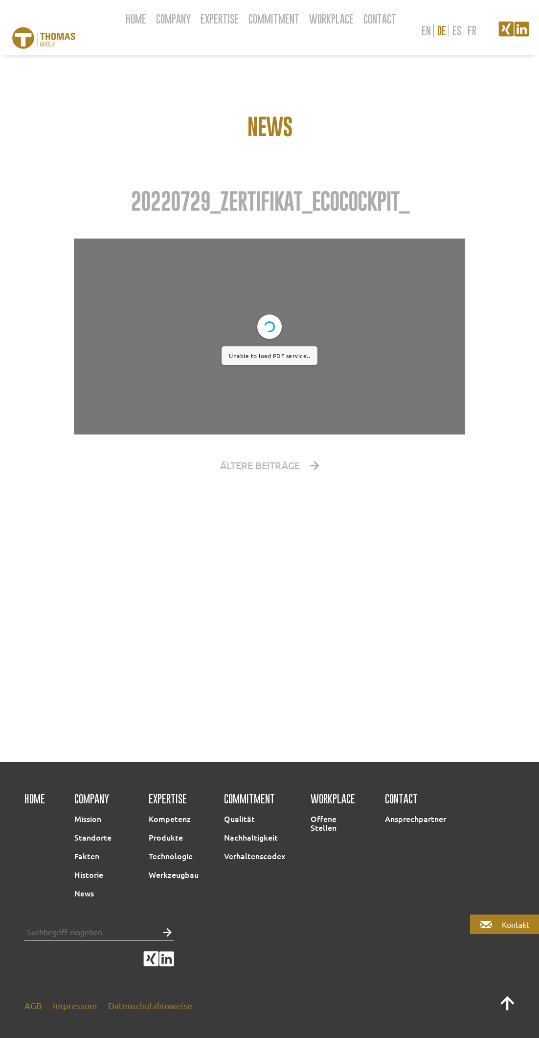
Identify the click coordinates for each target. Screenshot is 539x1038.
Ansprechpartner (415, 818)
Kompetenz (170, 818)
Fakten (86, 855)
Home (136, 18)
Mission (87, 818)
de (441, 30)
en (426, 30)
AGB (33, 1005)
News (84, 893)
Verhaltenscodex (254, 855)
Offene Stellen (324, 823)
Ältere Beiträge (269, 465)
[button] (165, 931)
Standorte (93, 837)
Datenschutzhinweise (150, 1005)
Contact (379, 18)
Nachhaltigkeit (251, 837)
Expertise (220, 18)
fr (472, 30)
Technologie (171, 855)
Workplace (331, 18)
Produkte (166, 837)
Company (173, 18)
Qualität (239, 818)
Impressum (75, 1005)
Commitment (273, 18)
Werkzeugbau (174, 874)
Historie (88, 874)
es (456, 30)
